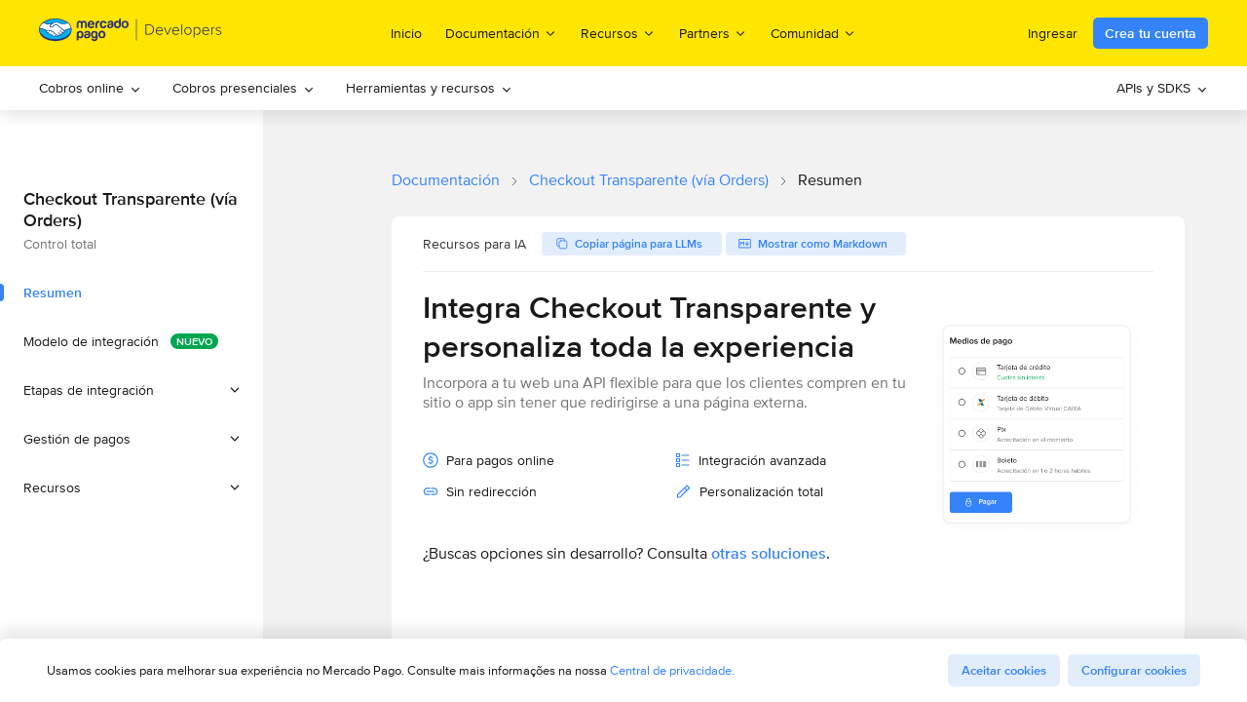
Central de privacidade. (672, 670)
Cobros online (90, 88)
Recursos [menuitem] (618, 32)
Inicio (406, 33)
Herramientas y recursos (429, 88)
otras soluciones (768, 553)
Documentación (446, 180)
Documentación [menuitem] (501, 32)
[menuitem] (90, 88)
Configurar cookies (1134, 670)
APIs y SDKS (1162, 88)
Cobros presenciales (243, 88)
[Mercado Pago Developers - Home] (131, 34)
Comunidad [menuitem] (813, 32)
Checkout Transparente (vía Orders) (649, 180)
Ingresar (1052, 33)
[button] (131, 390)
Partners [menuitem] (713, 32)
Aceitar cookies (1004, 670)
